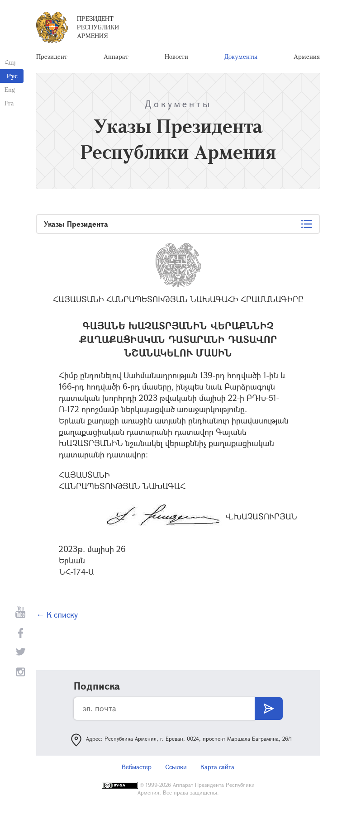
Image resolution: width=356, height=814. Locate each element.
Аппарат (116, 56)
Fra (9, 103)
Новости (176, 56)
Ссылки (176, 766)
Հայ (10, 62)
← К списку (57, 614)
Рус (12, 75)
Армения (307, 56)
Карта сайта (217, 766)
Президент (51, 56)
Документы (240, 56)
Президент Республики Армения (98, 27)
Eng (10, 89)
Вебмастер (137, 766)
